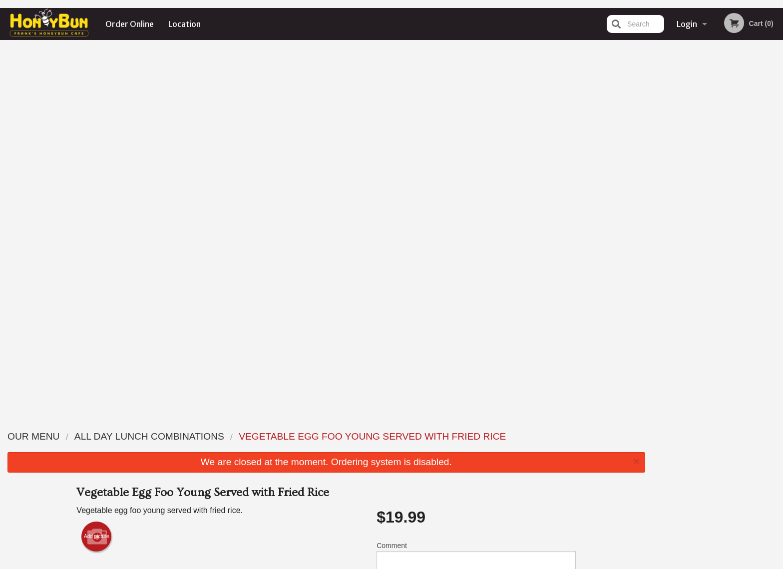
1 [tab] (681, 206)
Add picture (96, 170)
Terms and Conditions (471, 448)
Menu (366, 436)
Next (776, 142)
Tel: (549, 460)
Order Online (129, 24)
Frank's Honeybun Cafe (200, 423)
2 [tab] (696, 206)
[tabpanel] (718, 142)
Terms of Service (408, 562)
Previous (661, 142)
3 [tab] (711, 206)
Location (184, 24)
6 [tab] (756, 206)
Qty (407, 232)
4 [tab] (726, 206)
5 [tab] (741, 206)
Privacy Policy (460, 460)
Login (687, 24)
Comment (476, 192)
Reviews (452, 436)
